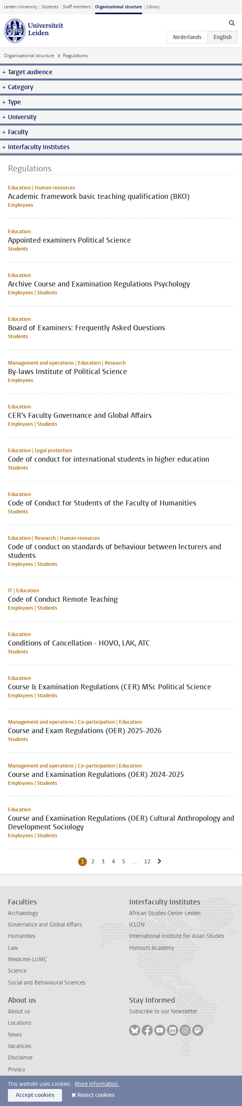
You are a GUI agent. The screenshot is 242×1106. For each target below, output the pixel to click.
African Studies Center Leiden (165, 913)
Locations (19, 1023)
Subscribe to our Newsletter (163, 1011)
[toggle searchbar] (231, 22)
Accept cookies (35, 1095)
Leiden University (20, 7)
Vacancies (19, 1046)
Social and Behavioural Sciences (46, 982)
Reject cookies (95, 1095)
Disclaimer (20, 1057)
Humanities (21, 936)
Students (49, 7)
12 (148, 861)
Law (13, 948)
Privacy (16, 1069)
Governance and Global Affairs (45, 924)
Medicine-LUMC (27, 959)
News (15, 1035)
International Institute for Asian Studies (176, 936)
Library (152, 7)
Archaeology (23, 913)
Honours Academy (151, 948)
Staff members (77, 7)
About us (19, 1011)
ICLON (136, 924)
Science (17, 971)
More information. (97, 1084)
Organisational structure (118, 7)
